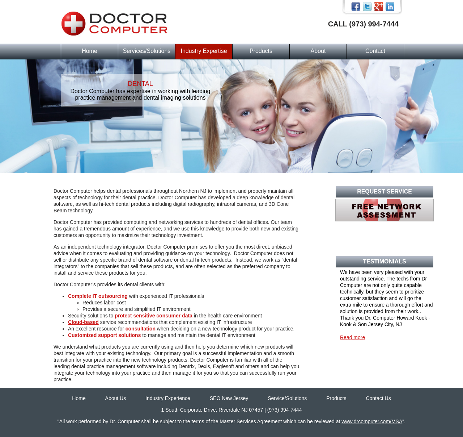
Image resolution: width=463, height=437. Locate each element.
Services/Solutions (147, 51)
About (318, 51)
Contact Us (378, 398)
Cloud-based (83, 322)
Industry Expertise (203, 51)
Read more (352, 337)
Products (261, 51)
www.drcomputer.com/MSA (371, 421)
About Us (115, 398)
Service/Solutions (287, 398)
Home (89, 51)
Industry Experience (167, 398)
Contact (375, 51)
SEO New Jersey (229, 398)
